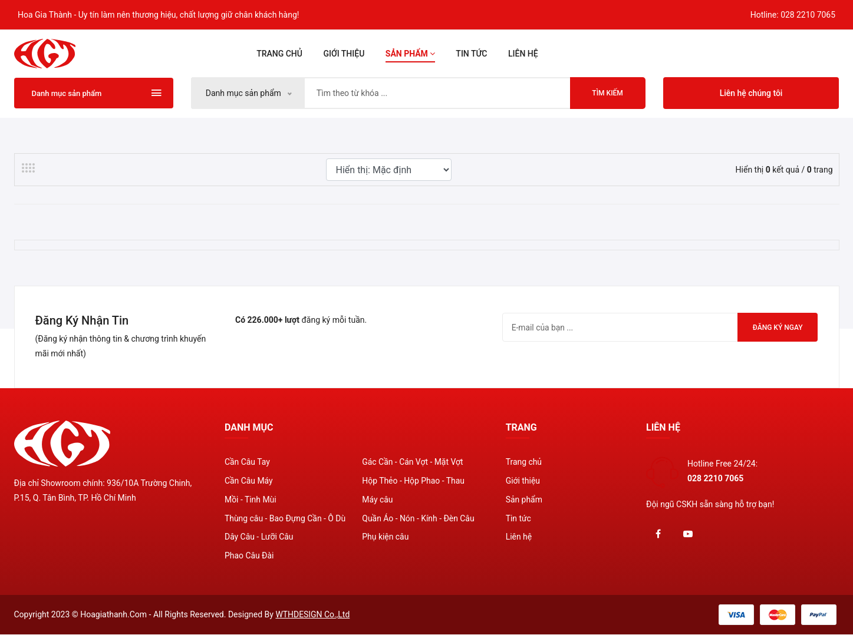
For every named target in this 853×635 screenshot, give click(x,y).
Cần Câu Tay (247, 462)
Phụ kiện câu (385, 538)
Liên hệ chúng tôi (751, 93)
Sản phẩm (410, 53)
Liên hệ (523, 53)
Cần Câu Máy (249, 481)
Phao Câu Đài (249, 556)
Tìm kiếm (607, 93)
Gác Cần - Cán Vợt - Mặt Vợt (412, 462)
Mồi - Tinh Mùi (250, 500)
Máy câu (377, 500)
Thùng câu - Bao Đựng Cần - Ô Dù (286, 519)
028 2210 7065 (808, 14)
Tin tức (471, 53)
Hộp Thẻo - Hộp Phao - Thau (413, 481)
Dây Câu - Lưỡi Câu (259, 538)
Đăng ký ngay (777, 327)
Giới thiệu (343, 53)
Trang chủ (279, 53)
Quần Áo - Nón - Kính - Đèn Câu (418, 519)
